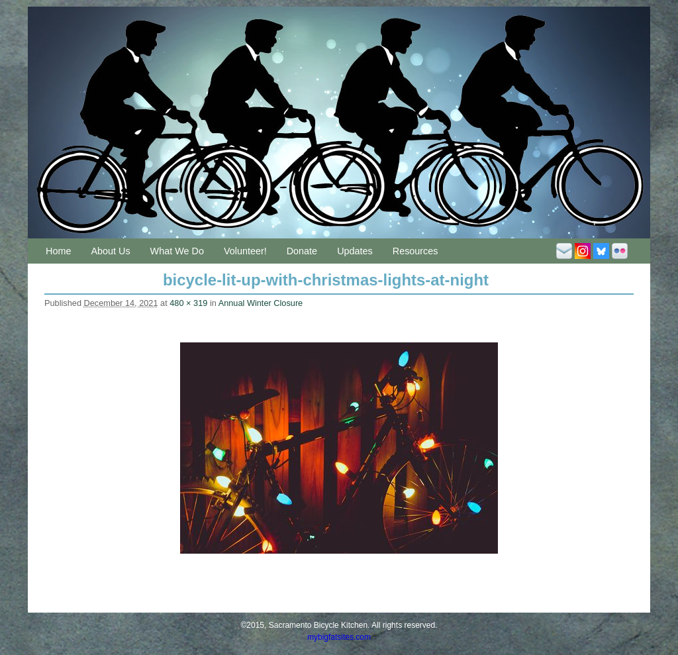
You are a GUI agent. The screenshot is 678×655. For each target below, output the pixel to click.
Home (58, 251)
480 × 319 (188, 303)
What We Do (177, 251)
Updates (355, 251)
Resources (415, 251)
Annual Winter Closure (260, 303)
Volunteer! (245, 251)
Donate (302, 251)
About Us (110, 251)
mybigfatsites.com (339, 637)
